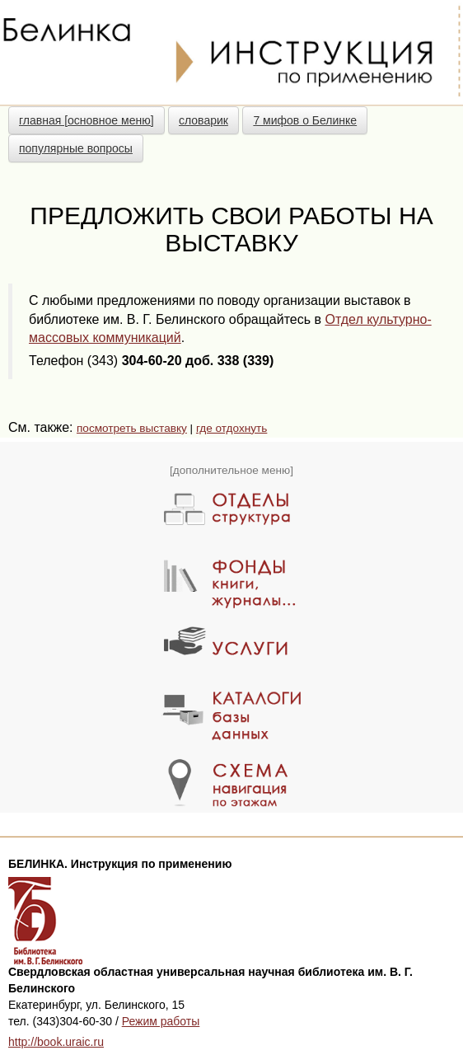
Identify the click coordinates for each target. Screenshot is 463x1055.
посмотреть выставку (132, 428)
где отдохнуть (231, 428)
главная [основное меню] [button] (86, 120)
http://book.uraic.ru (56, 1041)
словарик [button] (203, 120)
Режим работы (161, 1021)
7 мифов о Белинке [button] (305, 120)
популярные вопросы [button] (76, 148)
